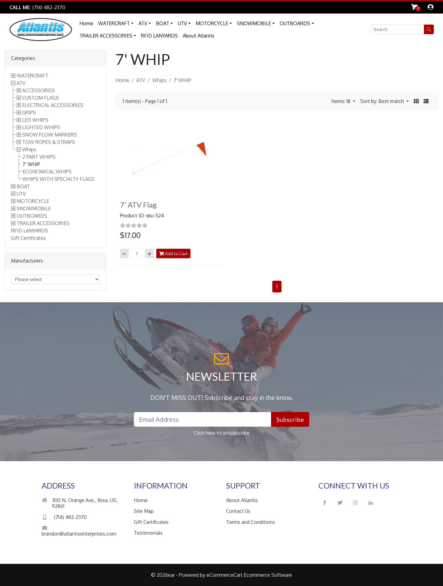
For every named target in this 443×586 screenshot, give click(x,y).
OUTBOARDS (295, 23)
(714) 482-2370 (64, 517)
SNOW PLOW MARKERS (49, 135)
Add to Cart (173, 253)
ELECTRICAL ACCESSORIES (52, 105)
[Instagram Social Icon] (355, 503)
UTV (182, 23)
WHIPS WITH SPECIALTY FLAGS (58, 179)
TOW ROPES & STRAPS (48, 142)
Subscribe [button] (290, 419)
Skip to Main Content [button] (98, 7)
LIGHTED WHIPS (41, 127)
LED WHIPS (35, 120)
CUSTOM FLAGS (40, 98)
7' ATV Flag (138, 204)
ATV (142, 23)
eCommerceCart (224, 575)
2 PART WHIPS (38, 157)
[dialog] (430, 7)
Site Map (144, 511)
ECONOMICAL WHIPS (47, 171)
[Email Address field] (202, 419)
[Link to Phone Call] (37, 7)
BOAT (162, 23)
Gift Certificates (28, 238)
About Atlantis (198, 36)
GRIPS (29, 112)
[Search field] (397, 29)
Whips (29, 149)
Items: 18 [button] (341, 101)
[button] (429, 29)
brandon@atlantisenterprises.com (79, 531)
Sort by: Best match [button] (382, 101)
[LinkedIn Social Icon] (371, 503)
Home (86, 23)
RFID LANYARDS (159, 36)
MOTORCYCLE (212, 23)
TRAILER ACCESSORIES (105, 36)
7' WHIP (31, 164)
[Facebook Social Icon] (324, 503)
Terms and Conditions (250, 522)
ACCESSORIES (38, 90)
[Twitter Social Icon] (340, 503)
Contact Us (238, 511)
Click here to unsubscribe (221, 433)
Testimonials (148, 533)
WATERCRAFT (114, 23)
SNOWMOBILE (254, 23)
